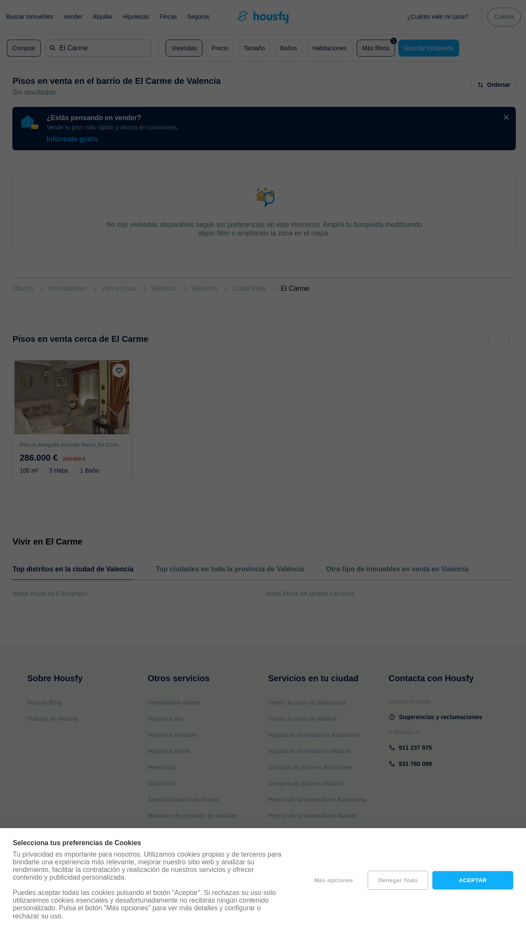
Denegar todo (397, 880)
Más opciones (333, 880)
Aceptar (473, 880)
